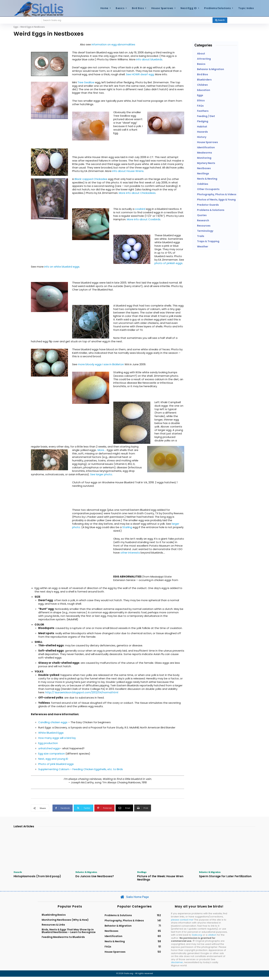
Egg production (48, 743)
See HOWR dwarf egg (140, 74)
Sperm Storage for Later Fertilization (225, 877)
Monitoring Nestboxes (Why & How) (65, 920)
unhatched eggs (49, 748)
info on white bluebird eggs (61, 266)
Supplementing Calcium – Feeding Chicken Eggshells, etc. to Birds (80, 769)
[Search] (220, 20)
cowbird (140, 209)
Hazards (18, 872)
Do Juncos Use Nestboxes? (94, 877)
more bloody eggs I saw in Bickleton (101, 364)
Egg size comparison (51, 753)
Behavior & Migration (87, 872)
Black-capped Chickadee (91, 179)
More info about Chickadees (137, 193)
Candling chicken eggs (53, 722)
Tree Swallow (86, 82)
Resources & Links (53, 925)
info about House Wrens (128, 171)
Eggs (16, 26)
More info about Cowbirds (143, 219)
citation (212, 935)
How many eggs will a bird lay (57, 738)
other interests (130, 552)
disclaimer (177, 962)
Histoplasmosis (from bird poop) (37, 877)
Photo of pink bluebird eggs (56, 764)
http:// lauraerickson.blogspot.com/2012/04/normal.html (81, 692)
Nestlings (142, 872)
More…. (102, 450)
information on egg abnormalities (113, 44)
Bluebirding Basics (54, 915)
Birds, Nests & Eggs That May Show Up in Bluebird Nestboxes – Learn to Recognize (69, 931)
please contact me (182, 920)
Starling (127, 527)
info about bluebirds (149, 59)
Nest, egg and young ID (53, 759)
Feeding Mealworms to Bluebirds (63, 937)
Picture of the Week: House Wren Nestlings (160, 878)
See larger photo (101, 474)
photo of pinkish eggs (168, 263)
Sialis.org (197, 935)
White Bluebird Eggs (51, 732)
